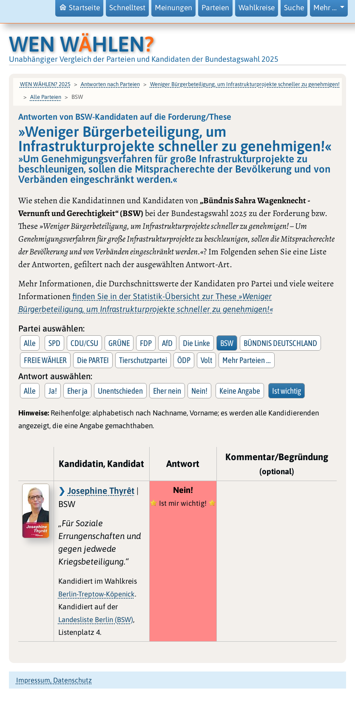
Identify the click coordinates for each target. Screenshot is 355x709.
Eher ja (77, 390)
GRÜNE (119, 343)
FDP (146, 343)
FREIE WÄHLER (45, 360)
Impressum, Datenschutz (54, 680)
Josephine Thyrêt (101, 490)
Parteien (215, 7)
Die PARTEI (93, 360)
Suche (294, 7)
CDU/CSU (84, 343)
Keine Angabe (239, 390)
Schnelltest (127, 7)
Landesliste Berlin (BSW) (95, 619)
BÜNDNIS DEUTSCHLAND (280, 343)
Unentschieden (120, 390)
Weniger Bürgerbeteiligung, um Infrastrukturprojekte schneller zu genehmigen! (245, 84)
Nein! (199, 390)
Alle (30, 343)
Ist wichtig (286, 390)
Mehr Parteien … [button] (246, 360)
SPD (54, 343)
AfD (167, 343)
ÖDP (183, 360)
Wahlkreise (257, 7)
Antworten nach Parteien (110, 84)
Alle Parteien (45, 97)
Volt (206, 360)
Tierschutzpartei (143, 360)
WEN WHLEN (81, 44)
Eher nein (167, 390)
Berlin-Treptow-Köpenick (96, 594)
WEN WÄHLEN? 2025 (45, 84)
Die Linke (196, 343)
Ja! (52, 390)
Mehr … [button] (325, 7)
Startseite (79, 7)
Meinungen (173, 7)
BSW (226, 343)
